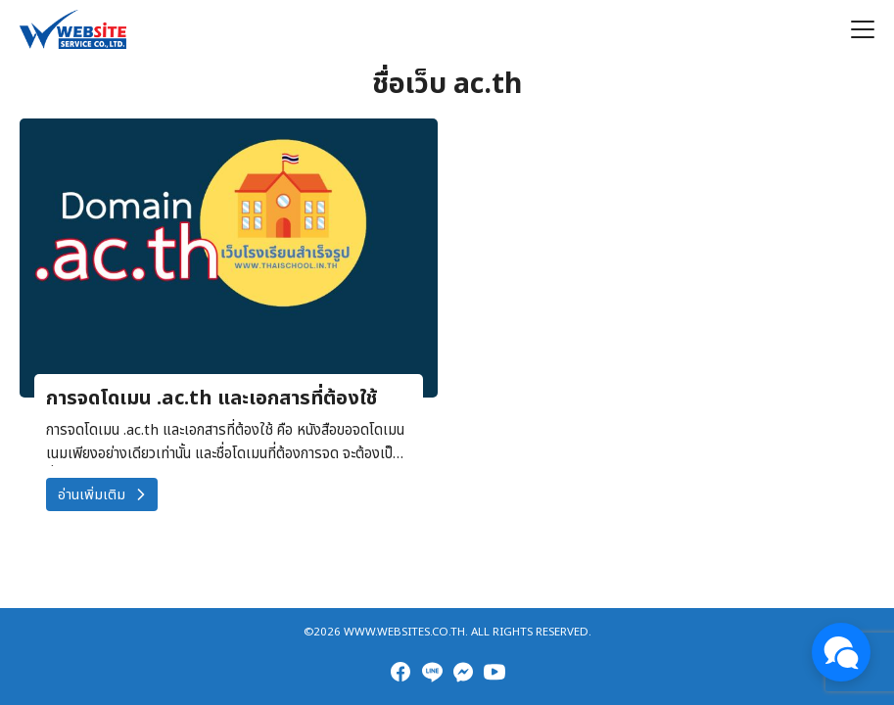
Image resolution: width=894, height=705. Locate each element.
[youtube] (494, 671)
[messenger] (463, 671)
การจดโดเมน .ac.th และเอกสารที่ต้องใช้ (211, 398)
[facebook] (400, 671)
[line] (432, 671)
